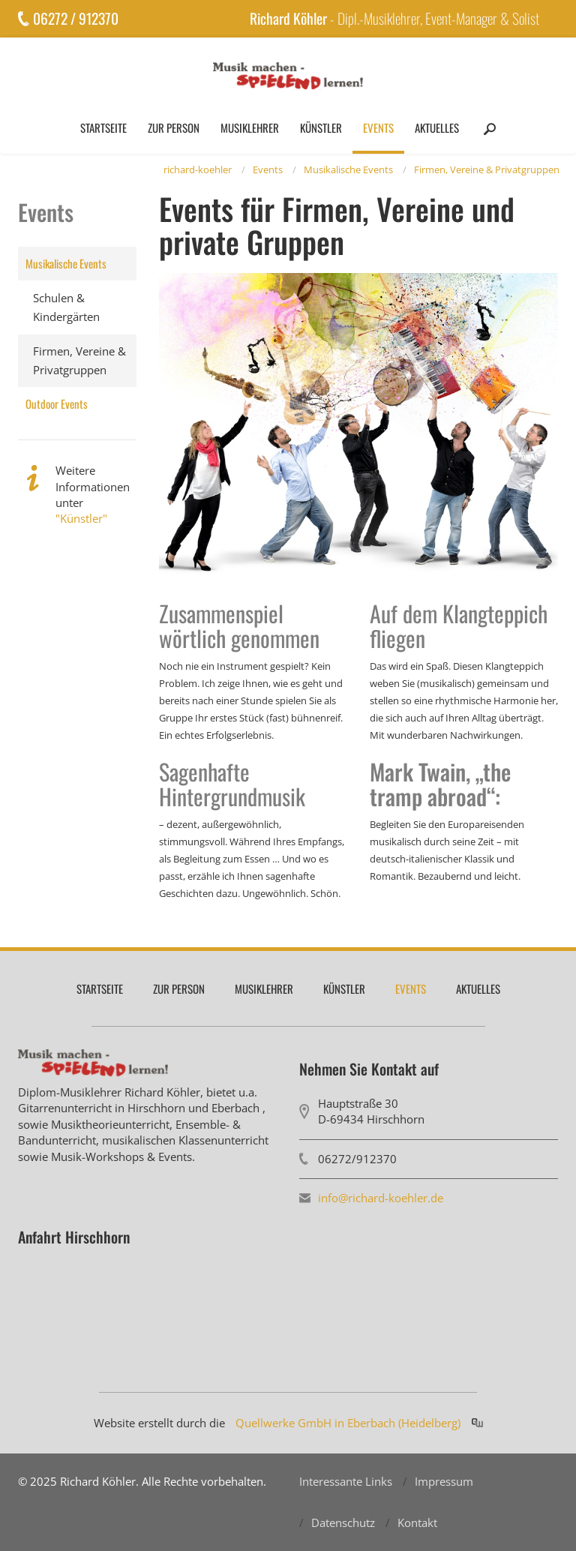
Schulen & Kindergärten (66, 307)
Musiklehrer (249, 127)
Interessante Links (345, 1481)
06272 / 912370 (75, 18)
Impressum (444, 1481)
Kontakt (417, 1522)
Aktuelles (437, 127)
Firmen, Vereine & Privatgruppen (487, 169)
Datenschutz (343, 1522)
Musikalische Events (348, 169)
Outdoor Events (57, 403)
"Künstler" (81, 518)
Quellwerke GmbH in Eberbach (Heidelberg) (348, 1422)
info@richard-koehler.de (380, 1197)
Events (378, 127)
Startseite (103, 127)
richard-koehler (198, 169)
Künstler (321, 127)
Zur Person (174, 127)
